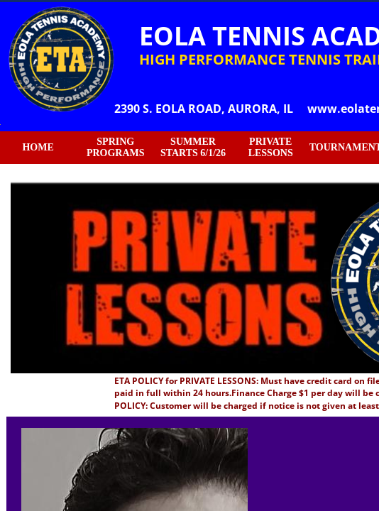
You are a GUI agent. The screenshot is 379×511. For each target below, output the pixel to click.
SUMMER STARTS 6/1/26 (193, 147)
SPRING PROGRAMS (116, 147)
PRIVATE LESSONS (270, 147)
